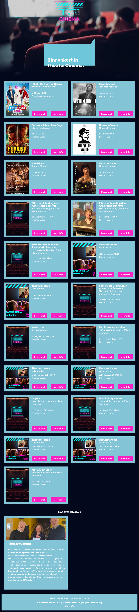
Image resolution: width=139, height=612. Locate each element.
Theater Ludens (70, 602)
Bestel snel (39, 113)
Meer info (58, 113)
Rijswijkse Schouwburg (90, 602)
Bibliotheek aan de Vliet (49, 602)
